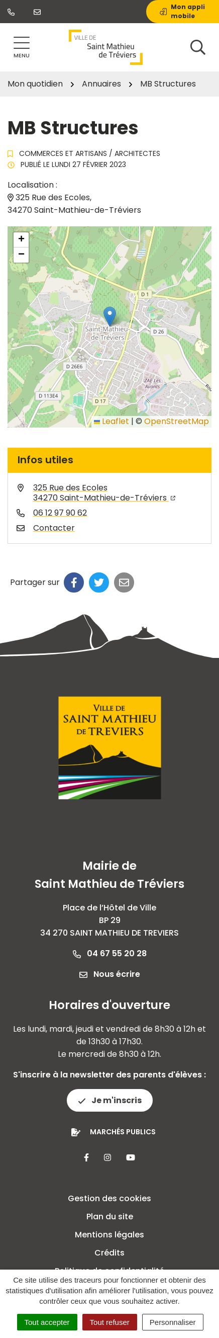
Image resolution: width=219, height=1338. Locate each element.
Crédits (109, 1253)
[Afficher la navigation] (22, 47)
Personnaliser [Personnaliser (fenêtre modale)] (173, 1322)
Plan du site (109, 1216)
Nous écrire (109, 974)
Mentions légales (109, 1234)
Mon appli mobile (182, 11)
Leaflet (111, 421)
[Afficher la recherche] (197, 47)
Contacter (54, 528)
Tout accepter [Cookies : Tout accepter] (47, 1322)
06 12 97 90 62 (60, 513)
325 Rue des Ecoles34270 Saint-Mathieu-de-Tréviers (104, 493)
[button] (109, 316)
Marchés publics (123, 1132)
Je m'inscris (110, 1100)
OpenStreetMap (176, 421)
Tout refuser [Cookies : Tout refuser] (110, 1322)
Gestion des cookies (109, 1198)
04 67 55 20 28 (110, 953)
